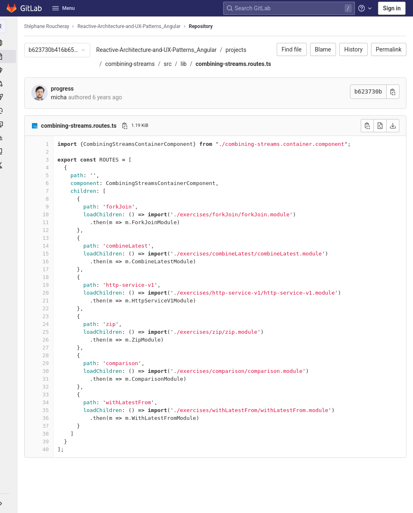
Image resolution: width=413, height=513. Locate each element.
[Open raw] (380, 139)
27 (47, 361)
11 (47, 236)
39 (47, 455)
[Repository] (10, 56)
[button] (10, 503)
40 (47, 463)
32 (47, 401)
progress (64, 102)
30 (47, 385)
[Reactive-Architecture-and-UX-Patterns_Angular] (10, 26)
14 (47, 260)
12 (47, 244)
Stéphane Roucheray (48, 26)
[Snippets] (10, 165)
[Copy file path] (126, 139)
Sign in (392, 8)
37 (47, 440)
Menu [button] (63, 8)
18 (47, 291)
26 (47, 354)
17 (47, 283)
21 (47, 315)
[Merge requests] (10, 83)
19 (47, 299)
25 (47, 346)
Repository (203, 26)
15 (47, 268)
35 (47, 424)
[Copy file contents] (367, 139)
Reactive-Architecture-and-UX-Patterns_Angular (158, 50)
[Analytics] (10, 138)
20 (47, 307)
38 (47, 448)
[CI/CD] (10, 97)
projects (238, 50)
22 (47, 322)
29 (47, 377)
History (353, 49)
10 (47, 228)
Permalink (388, 49)
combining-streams (132, 64)
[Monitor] (10, 124)
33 (47, 408)
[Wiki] (10, 151)
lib (186, 64)
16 (47, 275)
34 (47, 416)
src (170, 64)
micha (61, 111)
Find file (292, 49)
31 (47, 393)
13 (47, 252)
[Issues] (10, 70)
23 (47, 330)
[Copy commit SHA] (392, 105)
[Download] (392, 139)
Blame (323, 49)
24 (47, 338)
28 (47, 369)
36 (47, 432)
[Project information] (10, 42)
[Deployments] (10, 110)
